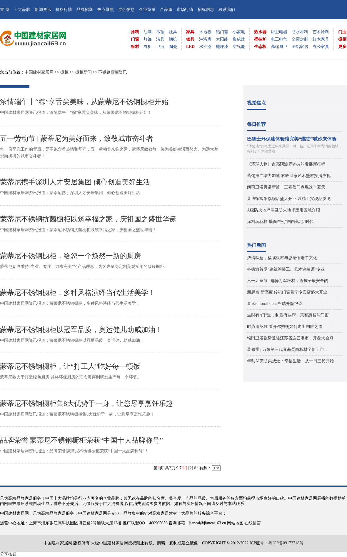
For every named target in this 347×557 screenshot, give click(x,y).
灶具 (173, 32)
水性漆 (205, 46)
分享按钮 (8, 554)
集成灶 (239, 39)
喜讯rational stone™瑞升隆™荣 (274, 303)
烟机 (173, 39)
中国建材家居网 (39, 72)
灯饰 (148, 39)
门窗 (135, 39)
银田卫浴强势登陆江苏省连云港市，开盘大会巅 (290, 338)
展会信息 (126, 9)
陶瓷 (173, 46)
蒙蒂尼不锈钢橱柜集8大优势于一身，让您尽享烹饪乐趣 (86, 403)
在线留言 (252, 523)
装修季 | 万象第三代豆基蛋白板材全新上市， (287, 349)
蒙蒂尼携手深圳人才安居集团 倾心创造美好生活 (75, 182)
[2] (190, 468)
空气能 (239, 46)
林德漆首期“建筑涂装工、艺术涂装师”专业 (286, 269)
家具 (190, 32)
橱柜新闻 (83, 72)
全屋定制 (300, 39)
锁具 (190, 39)
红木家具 (321, 39)
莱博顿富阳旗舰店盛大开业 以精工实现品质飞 (289, 198)
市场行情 (185, 9)
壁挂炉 (260, 39)
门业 (342, 32)
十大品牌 (22, 9)
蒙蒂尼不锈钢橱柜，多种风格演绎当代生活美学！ (77, 292)
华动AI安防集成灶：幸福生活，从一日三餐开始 (290, 361)
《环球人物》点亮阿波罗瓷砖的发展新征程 (286, 164)
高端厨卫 (279, 46)
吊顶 (160, 32)
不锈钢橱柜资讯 (112, 72)
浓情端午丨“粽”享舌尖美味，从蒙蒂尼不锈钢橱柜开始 (84, 102)
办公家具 (321, 46)
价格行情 (64, 9)
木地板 (205, 32)
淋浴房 (205, 39)
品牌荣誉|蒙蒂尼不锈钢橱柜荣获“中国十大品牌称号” (81, 440)
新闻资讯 (43, 9)
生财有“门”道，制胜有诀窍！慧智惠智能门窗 (288, 315)
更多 (342, 46)
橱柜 (342, 39)
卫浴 (160, 46)
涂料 (135, 32)
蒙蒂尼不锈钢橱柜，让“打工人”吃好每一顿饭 (70, 366)
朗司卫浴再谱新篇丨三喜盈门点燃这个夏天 (286, 187)
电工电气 (279, 39)
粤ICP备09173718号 (285, 543)
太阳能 (222, 39)
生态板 (260, 46)
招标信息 (206, 9)
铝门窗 (222, 32)
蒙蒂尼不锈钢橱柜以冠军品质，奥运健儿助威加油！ (81, 329)
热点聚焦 (105, 9)
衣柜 (148, 46)
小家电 (239, 32)
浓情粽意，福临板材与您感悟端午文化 (282, 258)
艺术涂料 (321, 32)
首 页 (4, 9)
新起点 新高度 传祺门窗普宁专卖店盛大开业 (287, 292)
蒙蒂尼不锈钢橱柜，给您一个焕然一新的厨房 (70, 256)
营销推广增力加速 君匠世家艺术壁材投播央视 (289, 176)
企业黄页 (147, 9)
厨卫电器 (279, 32)
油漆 (148, 32)
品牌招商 (84, 9)
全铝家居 (300, 46)
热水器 (260, 32)
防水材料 (300, 32)
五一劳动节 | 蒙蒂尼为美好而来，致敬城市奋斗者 (76, 138)
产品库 (166, 9)
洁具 (160, 39)
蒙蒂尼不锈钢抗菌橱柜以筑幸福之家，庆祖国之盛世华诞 (88, 219)
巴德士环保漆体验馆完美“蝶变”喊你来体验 (291, 138)
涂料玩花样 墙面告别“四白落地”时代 (280, 221)
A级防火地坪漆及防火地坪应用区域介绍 (283, 210)
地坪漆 (222, 46)
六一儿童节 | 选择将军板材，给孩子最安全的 (287, 280)
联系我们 (226, 9)
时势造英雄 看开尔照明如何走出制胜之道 (284, 326)
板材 (135, 46)
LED (190, 46)
